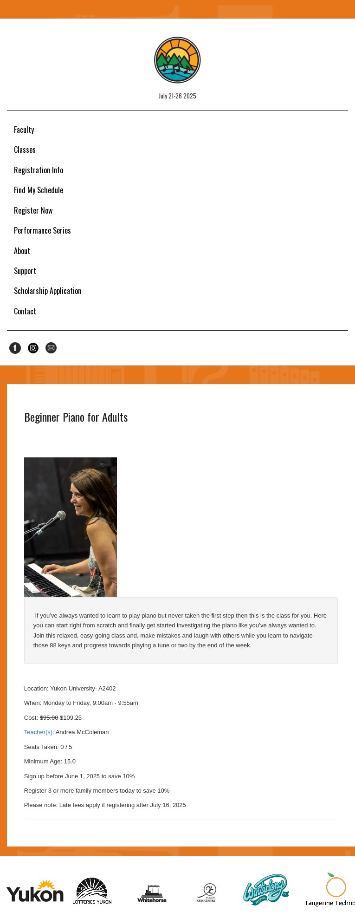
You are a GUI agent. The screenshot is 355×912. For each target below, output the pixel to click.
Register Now (33, 210)
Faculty (24, 129)
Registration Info (38, 170)
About (22, 250)
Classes (25, 149)
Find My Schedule (38, 189)
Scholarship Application (47, 290)
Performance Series (42, 230)
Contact (25, 311)
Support (25, 270)
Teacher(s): (39, 732)
